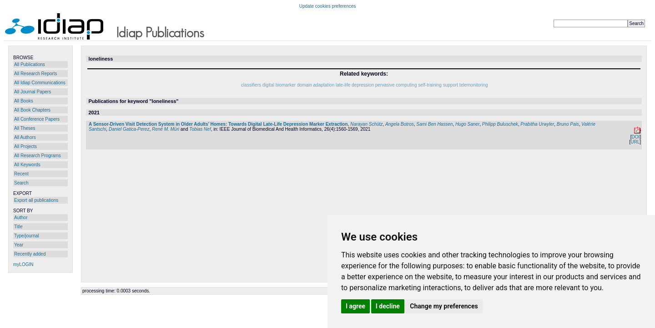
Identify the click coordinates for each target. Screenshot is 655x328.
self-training (430, 84)
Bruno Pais (568, 124)
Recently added (30, 253)
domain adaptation (315, 84)
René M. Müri (165, 129)
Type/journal (26, 235)
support (450, 84)
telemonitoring (473, 84)
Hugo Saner (467, 124)
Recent (21, 173)
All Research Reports (35, 73)
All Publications (29, 64)
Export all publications (36, 200)
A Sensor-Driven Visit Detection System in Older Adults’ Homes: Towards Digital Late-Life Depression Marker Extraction (218, 124)
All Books (23, 100)
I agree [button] (355, 306)
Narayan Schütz (366, 124)
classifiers (251, 84)
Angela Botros (399, 124)
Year (18, 244)
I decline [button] (388, 306)
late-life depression (355, 84)
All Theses (24, 128)
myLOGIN (23, 264)
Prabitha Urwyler (537, 124)
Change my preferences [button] (444, 306)
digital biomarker (279, 84)
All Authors (25, 137)
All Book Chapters (32, 110)
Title (18, 226)
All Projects (25, 146)
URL (635, 141)
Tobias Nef (200, 129)
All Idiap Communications (40, 82)
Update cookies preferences (327, 6)
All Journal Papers (32, 91)
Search (21, 182)
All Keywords (27, 164)
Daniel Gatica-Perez (129, 129)
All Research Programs (37, 155)
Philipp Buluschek (500, 124)
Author (20, 217)
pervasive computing (396, 84)
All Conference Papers (37, 119)
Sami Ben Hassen (434, 124)
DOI (635, 136)
